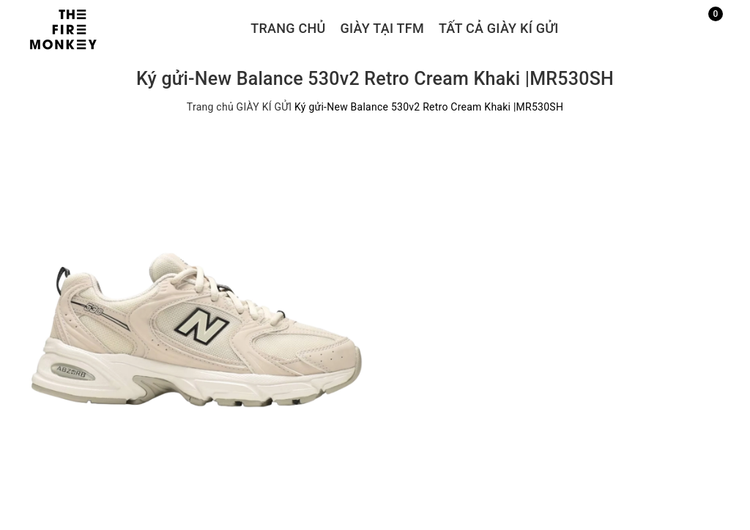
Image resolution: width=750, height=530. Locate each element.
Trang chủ (287, 28)
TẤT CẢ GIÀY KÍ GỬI (499, 28)
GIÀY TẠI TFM (382, 28)
